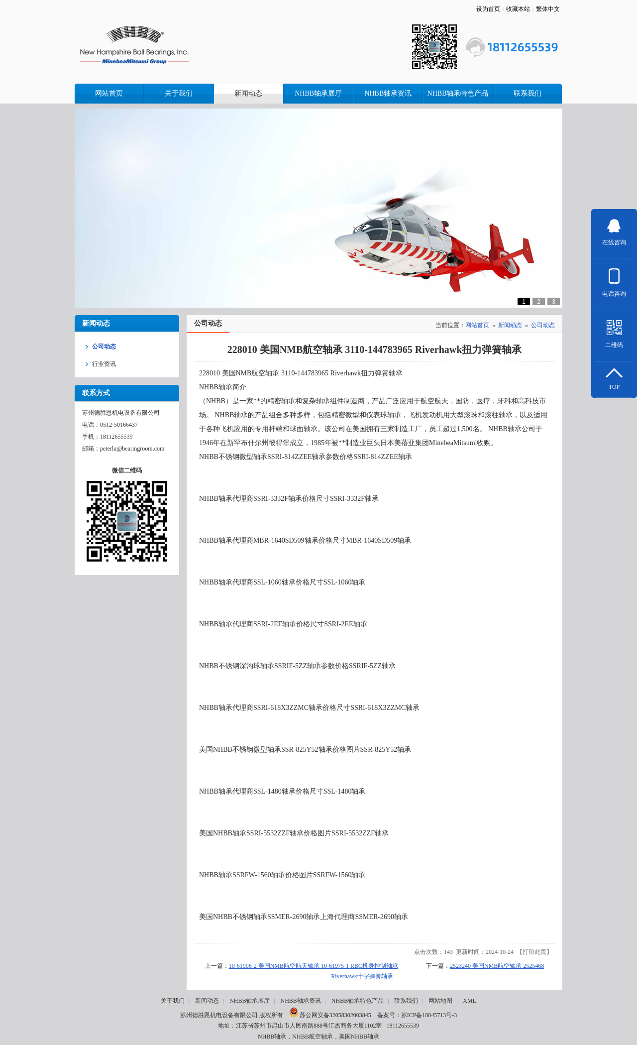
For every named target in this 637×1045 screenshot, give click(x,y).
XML (469, 1000)
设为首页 (488, 8)
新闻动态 (510, 325)
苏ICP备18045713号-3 (429, 1015)
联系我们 (406, 1000)
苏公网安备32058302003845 (330, 1015)
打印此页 (534, 951)
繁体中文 (548, 8)
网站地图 (440, 1000)
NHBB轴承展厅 (249, 1000)
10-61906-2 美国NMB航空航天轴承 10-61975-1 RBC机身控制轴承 (313, 965)
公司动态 (543, 325)
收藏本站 (518, 8)
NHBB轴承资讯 (300, 1000)
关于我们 (173, 1000)
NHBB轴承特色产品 (357, 1000)
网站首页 (477, 325)
